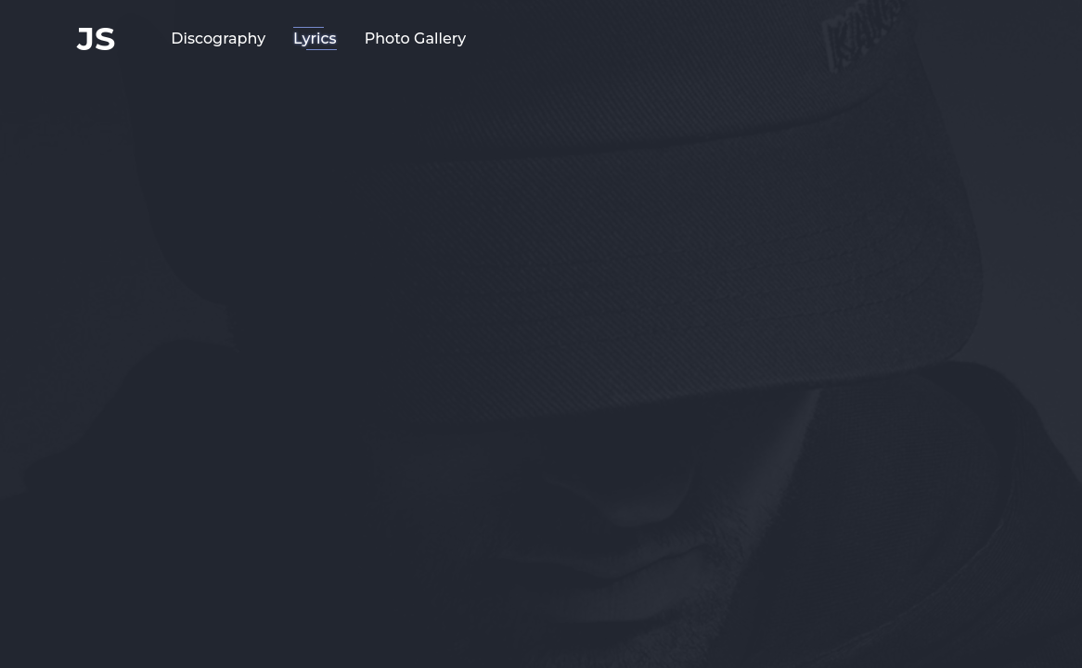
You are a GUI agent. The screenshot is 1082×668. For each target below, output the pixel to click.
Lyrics (315, 38)
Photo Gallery (416, 38)
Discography (218, 38)
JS (96, 38)
